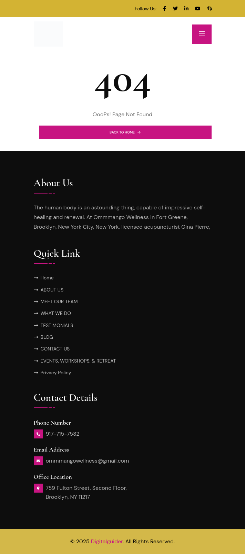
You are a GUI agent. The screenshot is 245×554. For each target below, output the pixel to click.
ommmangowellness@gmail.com (87, 460)
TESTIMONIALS (57, 325)
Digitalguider (107, 541)
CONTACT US (55, 349)
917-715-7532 (63, 433)
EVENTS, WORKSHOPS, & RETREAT (78, 361)
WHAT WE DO (56, 313)
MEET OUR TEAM (59, 301)
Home (47, 278)
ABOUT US (52, 290)
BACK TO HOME (125, 132)
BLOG (47, 337)
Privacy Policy (56, 372)
